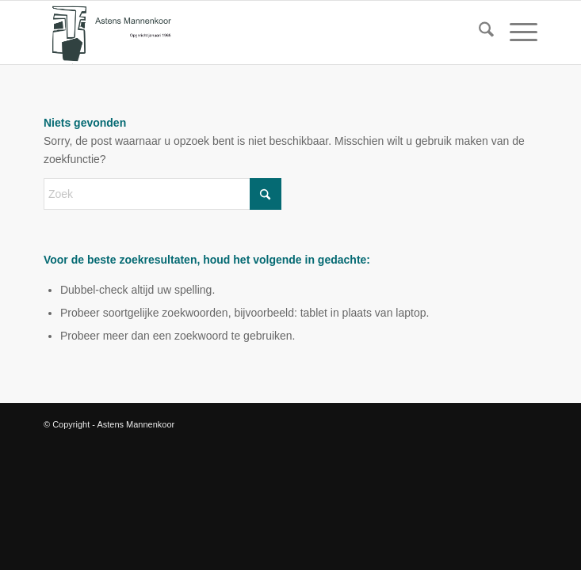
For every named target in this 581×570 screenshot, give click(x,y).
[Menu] (515, 32)
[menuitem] (478, 32)
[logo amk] (241, 32)
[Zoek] (478, 32)
